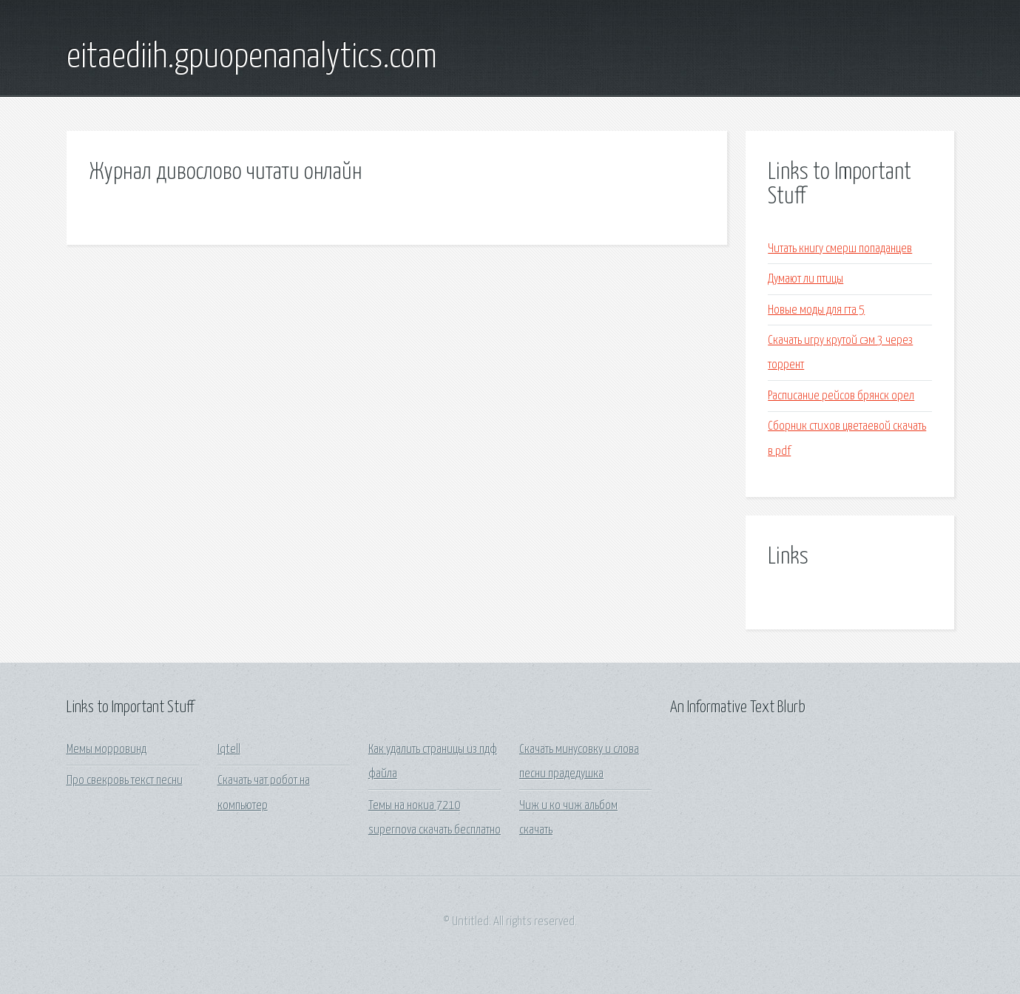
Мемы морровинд (106, 749)
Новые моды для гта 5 (816, 310)
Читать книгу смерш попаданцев (840, 249)
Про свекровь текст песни (125, 780)
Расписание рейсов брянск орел (841, 396)
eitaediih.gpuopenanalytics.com (252, 58)
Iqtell (228, 749)
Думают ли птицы (805, 279)
